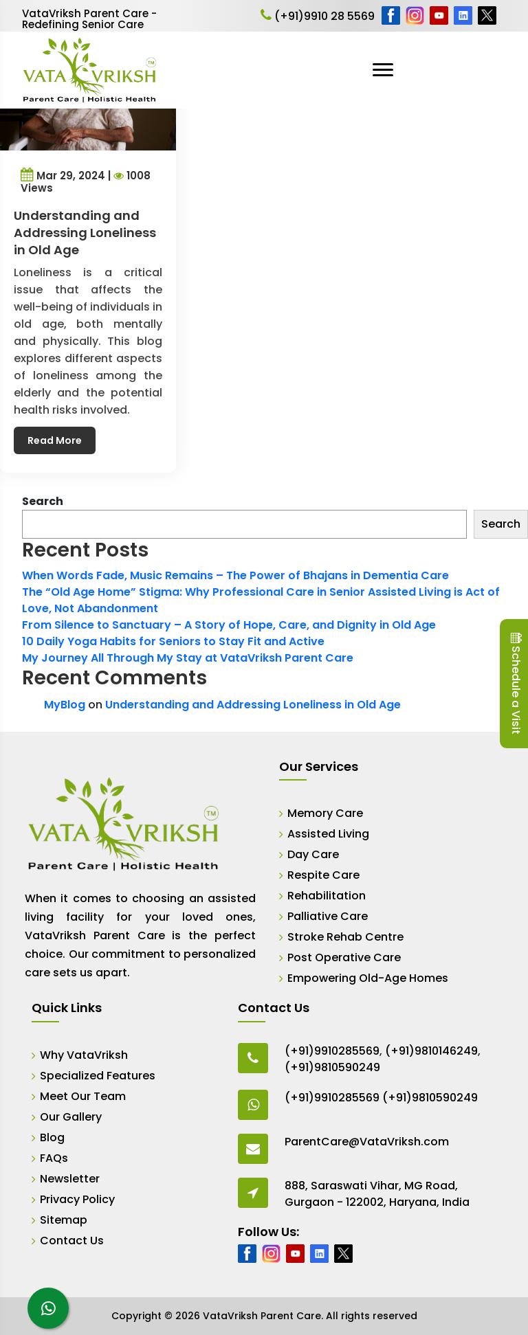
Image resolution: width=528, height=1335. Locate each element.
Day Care (313, 854)
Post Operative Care (344, 957)
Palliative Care (327, 916)
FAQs (54, 1158)
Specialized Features (97, 1076)
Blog (52, 1137)
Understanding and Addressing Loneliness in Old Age (253, 705)
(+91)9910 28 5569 (318, 16)
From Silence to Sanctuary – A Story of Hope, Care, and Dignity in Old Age (229, 625)
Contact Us (72, 1240)
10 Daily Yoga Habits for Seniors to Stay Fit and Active (173, 641)
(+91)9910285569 (332, 1051)
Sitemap (63, 1220)
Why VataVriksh (84, 1055)
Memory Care (325, 813)
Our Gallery (71, 1117)
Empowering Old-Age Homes (367, 978)
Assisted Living (328, 834)
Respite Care (323, 875)
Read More (55, 440)
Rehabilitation (326, 896)
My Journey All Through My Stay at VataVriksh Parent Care (187, 658)
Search (42, 501)
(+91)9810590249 (332, 1067)
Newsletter (70, 1179)
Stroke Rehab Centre (345, 937)
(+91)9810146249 (431, 1051)
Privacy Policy (77, 1199)
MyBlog (64, 705)
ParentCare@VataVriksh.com (367, 1141)
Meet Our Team (83, 1096)
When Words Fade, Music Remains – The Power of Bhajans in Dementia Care (235, 575)
